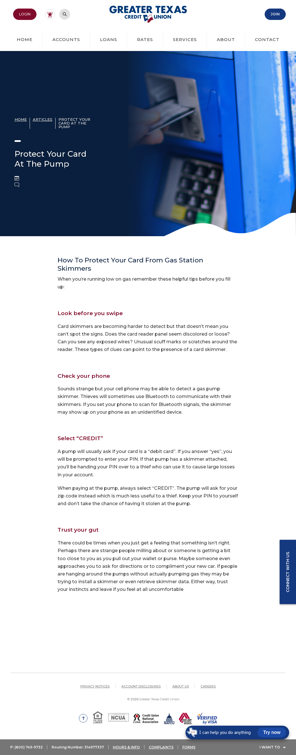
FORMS (188, 747)
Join (275, 14)
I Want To (270, 747)
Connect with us (287, 572)
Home (24, 39)
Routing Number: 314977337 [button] (78, 747)
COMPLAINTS (161, 747)
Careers (208, 686)
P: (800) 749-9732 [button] (26, 747)
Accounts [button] (66, 39)
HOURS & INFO (126, 747)
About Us (180, 686)
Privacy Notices (95, 686)
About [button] (226, 39)
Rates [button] (145, 39)
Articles (42, 119)
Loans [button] (108, 39)
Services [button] (185, 39)
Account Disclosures (141, 686)
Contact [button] (267, 39)
